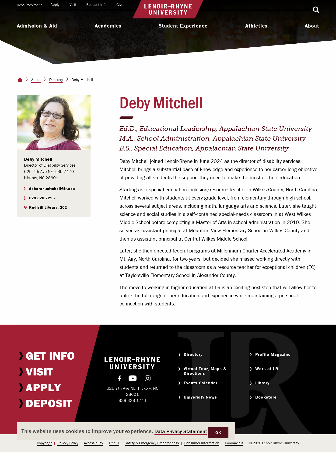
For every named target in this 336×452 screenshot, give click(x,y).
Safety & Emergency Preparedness (152, 443)
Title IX (114, 443)
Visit (73, 4)
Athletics (256, 26)
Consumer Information (201, 443)
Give (119, 4)
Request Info (96, 4)
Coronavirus (234, 443)
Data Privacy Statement (180, 431)
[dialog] (126, 431)
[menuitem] (37, 26)
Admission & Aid (37, 26)
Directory (56, 79)
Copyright (44, 443)
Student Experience (183, 26)
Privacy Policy (67, 443)
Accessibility (93, 443)
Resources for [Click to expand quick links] (29, 5)
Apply (55, 4)
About (312, 26)
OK (218, 432)
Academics (108, 26)
